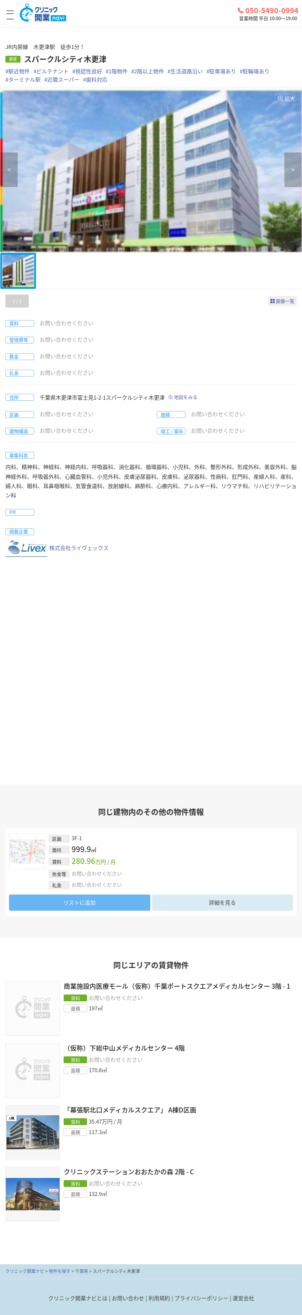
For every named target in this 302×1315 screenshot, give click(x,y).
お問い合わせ (128, 1298)
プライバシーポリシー (201, 1298)
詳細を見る (222, 902)
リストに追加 (79, 902)
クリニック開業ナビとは (77, 1298)
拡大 (289, 99)
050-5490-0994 (268, 10)
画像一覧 (285, 300)
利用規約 (159, 1298)
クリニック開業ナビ (24, 1271)
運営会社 (243, 1298)
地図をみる (185, 396)
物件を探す (59, 1271)
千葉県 (81, 1271)
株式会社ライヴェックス (57, 548)
